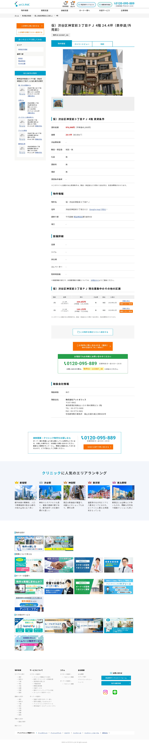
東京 (20, 677)
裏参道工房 (21, 143)
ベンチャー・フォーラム (91, 733)
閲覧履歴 (65, 4)
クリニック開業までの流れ (42, 677)
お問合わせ (95, 280)
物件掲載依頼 (116, 683)
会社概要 (81, 674)
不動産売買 (37, 683)
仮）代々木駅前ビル (24, 85)
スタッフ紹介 (82, 677)
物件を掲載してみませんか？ (43, 701)
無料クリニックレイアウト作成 (43, 690)
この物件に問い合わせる (30, 26)
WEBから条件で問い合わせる (98, 447)
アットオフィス (42, 733)
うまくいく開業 (69, 677)
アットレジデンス (56, 733)
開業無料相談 (106, 5)
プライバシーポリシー (85, 679)
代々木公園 (21, 63)
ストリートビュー (81, 44)
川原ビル (21, 100)
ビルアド (67, 733)
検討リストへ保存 (126, 304)
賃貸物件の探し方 (39, 681)
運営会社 (105, 733)
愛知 (20, 692)
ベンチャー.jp (77, 733)
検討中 (72, 4)
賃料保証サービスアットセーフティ (45, 706)
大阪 (20, 686)
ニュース (80, 682)
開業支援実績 (38, 686)
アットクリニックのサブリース (43, 704)
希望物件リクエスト (87, 5)
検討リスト (18, 725)
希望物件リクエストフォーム (116, 678)
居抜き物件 (22, 721)
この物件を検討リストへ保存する (30, 32)
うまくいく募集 (69, 684)
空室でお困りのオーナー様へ (43, 699)
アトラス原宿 (22, 130)
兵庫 (20, 688)
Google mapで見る (97, 209)
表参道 (20, 58)
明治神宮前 (21, 61)
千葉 (20, 681)
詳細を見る (31, 96)
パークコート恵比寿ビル (26, 117)
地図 (102, 44)
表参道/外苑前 (22, 49)
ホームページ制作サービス (42, 692)
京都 (20, 690)
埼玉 (20, 683)
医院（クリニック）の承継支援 (43, 679)
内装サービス (38, 688)
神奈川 (21, 679)
